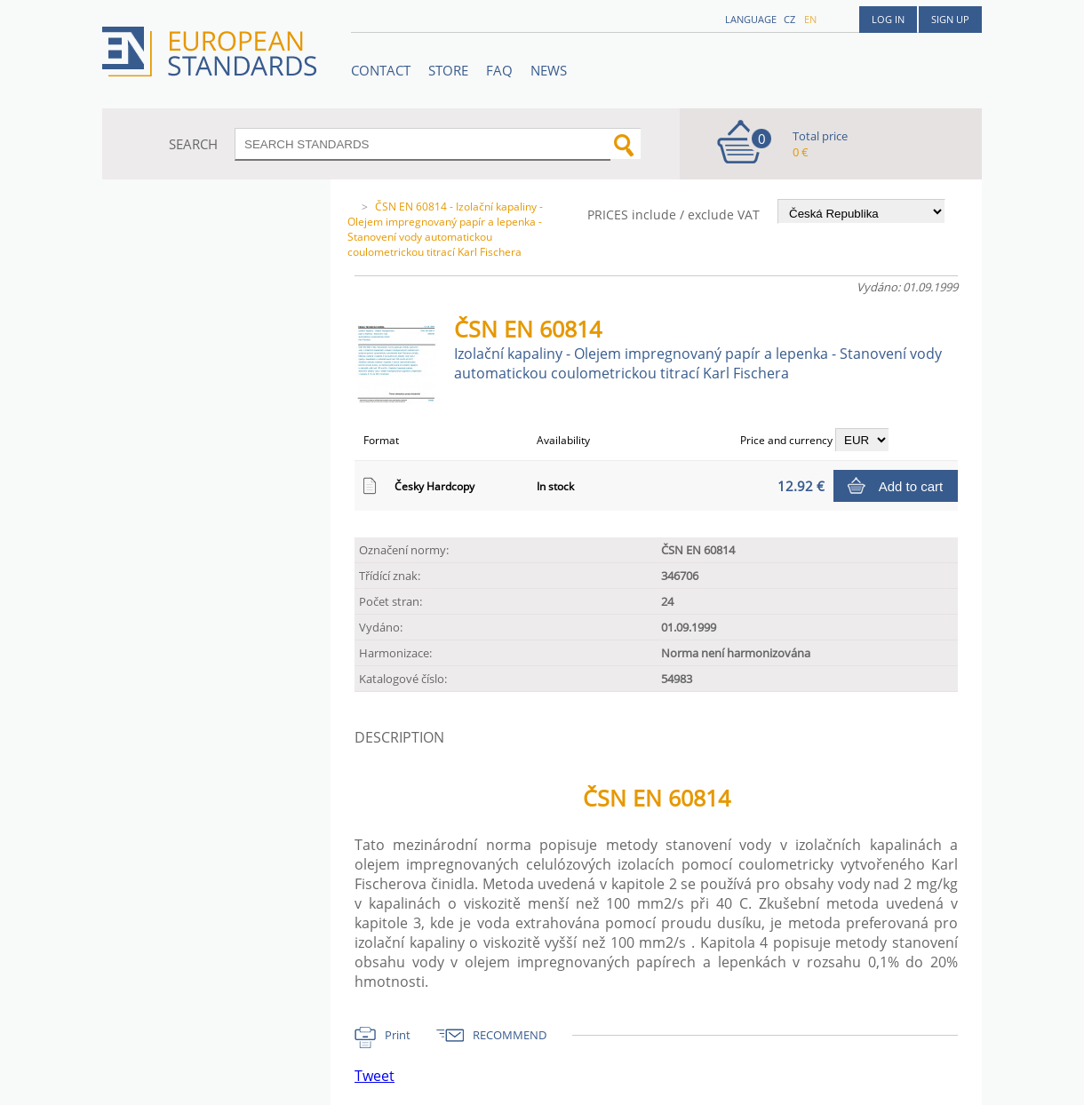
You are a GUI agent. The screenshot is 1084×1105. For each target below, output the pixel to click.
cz (789, 19)
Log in (888, 19)
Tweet (375, 1075)
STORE (448, 70)
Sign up (950, 19)
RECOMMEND (509, 1035)
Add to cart (911, 486)
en (810, 19)
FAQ (499, 70)
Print (397, 1035)
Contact (380, 70)
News (548, 70)
